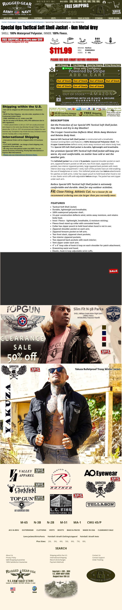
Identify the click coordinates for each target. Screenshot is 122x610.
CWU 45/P (94, 522)
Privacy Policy (11, 557)
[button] (24, 71)
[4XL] (80, 1)
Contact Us (96, 555)
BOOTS (61, 530)
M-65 (24, 522)
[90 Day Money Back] (112, 65)
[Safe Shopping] (62, 65)
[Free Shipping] (78, 65)
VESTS (52, 530)
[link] (116, 4)
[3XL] (76, 1)
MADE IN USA (89, 530)
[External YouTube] (25, 211)
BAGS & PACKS (73, 530)
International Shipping (58, 557)
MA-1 (77, 522)
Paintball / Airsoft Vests (89, 536)
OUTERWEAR (27, 530)
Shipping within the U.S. (58, 555)
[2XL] (71, 1)
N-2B (50, 522)
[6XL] (89, 1)
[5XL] (85, 1)
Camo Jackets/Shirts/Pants (34, 536)
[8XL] (98, 1)
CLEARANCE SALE (105, 530)
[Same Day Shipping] (95, 65)
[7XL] (94, 1)
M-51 (63, 522)
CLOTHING (41, 530)
